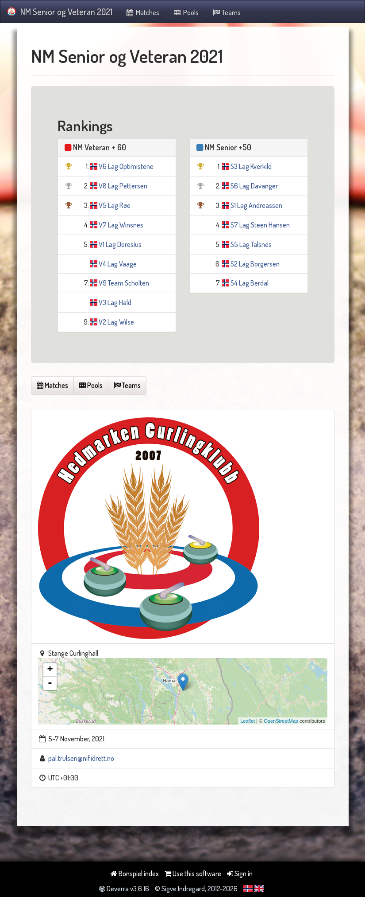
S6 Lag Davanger (254, 185)
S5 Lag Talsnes (251, 244)
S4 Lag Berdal (250, 282)
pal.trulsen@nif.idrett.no (81, 758)
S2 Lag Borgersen (255, 263)
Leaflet (247, 721)
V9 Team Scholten (124, 282)
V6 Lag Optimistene (126, 166)
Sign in (240, 873)
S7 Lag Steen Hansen (260, 224)
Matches (143, 12)
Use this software (193, 873)
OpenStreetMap (281, 721)
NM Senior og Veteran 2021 (59, 11)
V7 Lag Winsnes (121, 224)
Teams (226, 12)
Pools (186, 12)
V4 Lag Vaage (118, 263)
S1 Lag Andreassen (256, 205)
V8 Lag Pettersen (123, 185)
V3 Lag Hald (115, 302)
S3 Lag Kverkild (251, 166)
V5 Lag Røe (115, 205)
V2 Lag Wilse (116, 321)
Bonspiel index (135, 873)
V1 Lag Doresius (120, 244)
